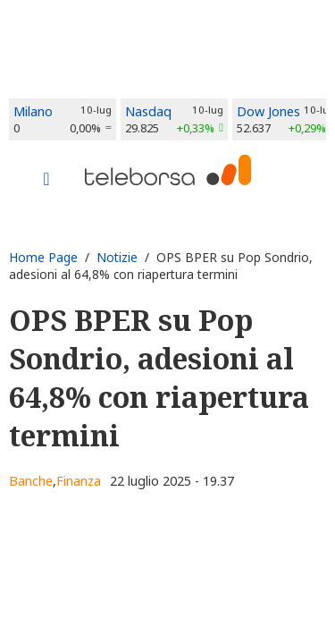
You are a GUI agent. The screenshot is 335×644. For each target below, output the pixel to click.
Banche (31, 480)
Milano (33, 111)
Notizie (117, 257)
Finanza (78, 480)
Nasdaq (148, 111)
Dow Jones (268, 111)
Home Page (43, 257)
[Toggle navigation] (46, 180)
